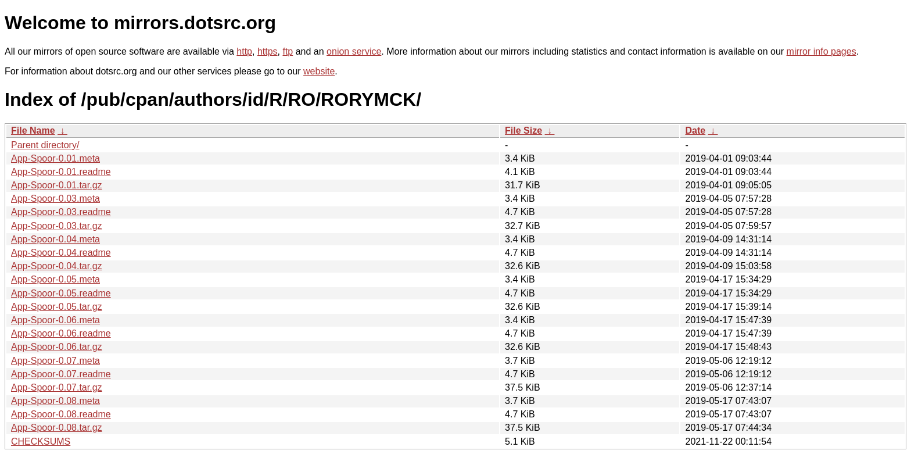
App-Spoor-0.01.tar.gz (56, 185)
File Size (523, 130)
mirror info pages (821, 51)
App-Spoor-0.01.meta (55, 158)
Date (695, 130)
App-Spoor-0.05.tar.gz (56, 307)
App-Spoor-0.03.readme (61, 212)
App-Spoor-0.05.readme (61, 293)
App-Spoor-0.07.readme (61, 374)
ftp (287, 51)
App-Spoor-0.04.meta (55, 239)
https (267, 51)
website (319, 71)
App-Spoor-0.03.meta (55, 198)
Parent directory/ (45, 145)
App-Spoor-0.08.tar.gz (56, 427)
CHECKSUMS (40, 441)
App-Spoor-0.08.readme (61, 414)
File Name (33, 130)
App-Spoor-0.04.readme (61, 253)
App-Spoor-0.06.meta (55, 320)
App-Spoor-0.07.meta (55, 361)
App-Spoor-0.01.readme (61, 172)
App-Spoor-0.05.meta (55, 279)
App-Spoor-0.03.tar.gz (56, 226)
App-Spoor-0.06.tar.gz (56, 347)
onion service (354, 51)
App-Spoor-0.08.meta (55, 401)
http (244, 51)
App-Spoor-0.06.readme (61, 333)
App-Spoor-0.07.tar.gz (56, 387)
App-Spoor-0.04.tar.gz (56, 266)
